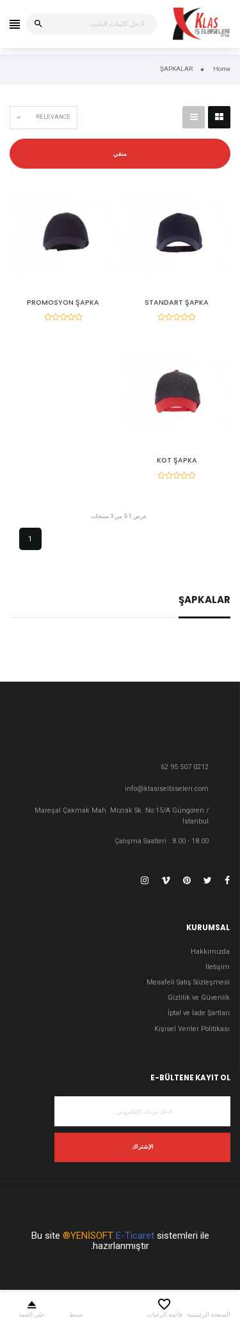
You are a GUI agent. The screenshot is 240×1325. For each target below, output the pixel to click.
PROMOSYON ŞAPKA (63, 302)
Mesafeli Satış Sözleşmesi (188, 982)
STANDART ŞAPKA (177, 302)
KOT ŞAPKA (177, 460)
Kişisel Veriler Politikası (192, 1029)
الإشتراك (143, 1147)
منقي (120, 154)
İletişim (217, 967)
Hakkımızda (210, 951)
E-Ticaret (135, 1235)
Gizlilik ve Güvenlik (199, 997)
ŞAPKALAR (204, 600)
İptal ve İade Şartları (199, 1013)
